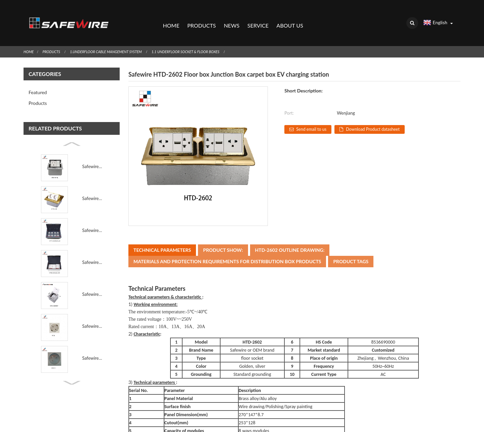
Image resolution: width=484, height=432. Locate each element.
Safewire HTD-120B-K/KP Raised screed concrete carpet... (92, 280)
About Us (289, 18)
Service (258, 18)
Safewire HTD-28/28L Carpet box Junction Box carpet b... (92, 185)
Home (171, 18)
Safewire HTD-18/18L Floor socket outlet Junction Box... (92, 153)
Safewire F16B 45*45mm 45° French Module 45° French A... (92, 344)
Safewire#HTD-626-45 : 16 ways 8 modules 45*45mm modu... (92, 217)
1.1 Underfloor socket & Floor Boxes (203, 38)
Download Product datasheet (385, 116)
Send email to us (314, 116)
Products (201, 18)
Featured (38, 79)
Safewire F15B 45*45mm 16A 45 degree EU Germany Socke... (92, 312)
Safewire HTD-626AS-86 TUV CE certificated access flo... (92, 248)
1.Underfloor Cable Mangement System (114, 38)
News (231, 18)
